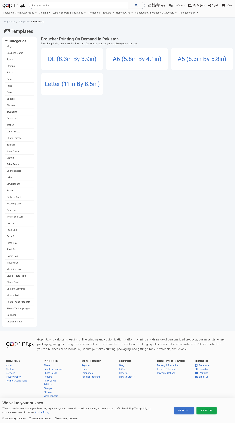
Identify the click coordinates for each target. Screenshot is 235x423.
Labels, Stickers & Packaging (68, 12)
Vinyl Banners (51, 396)
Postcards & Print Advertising (19, 12)
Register (86, 365)
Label (9, 177)
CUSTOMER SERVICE (171, 361)
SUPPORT (126, 361)
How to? (123, 373)
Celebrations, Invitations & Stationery (155, 12)
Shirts (10, 72)
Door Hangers (14, 170)
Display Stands (14, 321)
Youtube (201, 373)
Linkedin (201, 369)
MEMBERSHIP (91, 361)
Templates (87, 373)
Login (84, 369)
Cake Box (11, 236)
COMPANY (13, 361)
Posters (48, 376)
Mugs (10, 46)
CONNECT (202, 361)
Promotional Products (100, 12)
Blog (121, 365)
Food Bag (12, 229)
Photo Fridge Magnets (18, 301)
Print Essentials (187, 12)
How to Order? (126, 376)
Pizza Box (12, 243)
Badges (11, 98)
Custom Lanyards (16, 288)
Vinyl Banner (13, 183)
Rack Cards (13, 151)
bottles (10, 125)
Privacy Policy (13, 376)
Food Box (12, 249)
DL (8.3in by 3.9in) (72, 59)
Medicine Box (14, 269)
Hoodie (10, 223)
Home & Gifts (123, 12)
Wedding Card (14, 203)
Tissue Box (12, 262)
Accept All (207, 410)
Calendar (11, 315)
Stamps (11, 66)
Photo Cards (50, 373)
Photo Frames (14, 138)
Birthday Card (14, 197)
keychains (12, 111)
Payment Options (166, 373)
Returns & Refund (166, 369)
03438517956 (158, 6)
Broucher (11, 210)
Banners (11, 144)
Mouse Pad (13, 295)
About (9, 365)
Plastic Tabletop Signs (18, 308)
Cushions (11, 118)
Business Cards (15, 53)
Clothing (43, 12)
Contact (10, 369)
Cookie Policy (42, 412)
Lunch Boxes (13, 131)
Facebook (202, 365)
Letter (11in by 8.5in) (72, 83)
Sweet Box (12, 256)
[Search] (78, 5)
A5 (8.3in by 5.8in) (202, 59)
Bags (9, 92)
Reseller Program (91, 376)
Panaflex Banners (53, 369)
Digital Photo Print (16, 275)
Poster (10, 190)
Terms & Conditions (16, 380)
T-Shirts (48, 384)
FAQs (122, 369)
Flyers (10, 59)
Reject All (184, 410)
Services (10, 373)
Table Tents (13, 164)
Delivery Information (167, 365)
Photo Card (13, 282)
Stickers (11, 105)
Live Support (180, 5)
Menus (10, 157)
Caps (9, 79)
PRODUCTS (51, 361)
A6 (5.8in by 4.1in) (137, 59)
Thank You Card (15, 216)
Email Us (201, 376)
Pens (9, 85)
